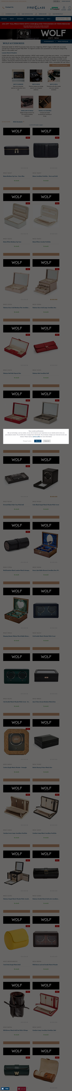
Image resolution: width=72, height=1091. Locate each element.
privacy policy (36, 436)
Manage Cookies (27, 441)
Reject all (47, 441)
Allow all (38, 441)
